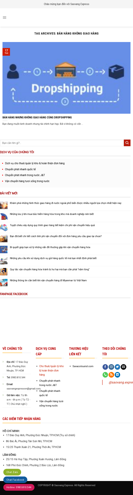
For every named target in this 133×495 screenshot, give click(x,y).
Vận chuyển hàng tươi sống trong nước (27, 181)
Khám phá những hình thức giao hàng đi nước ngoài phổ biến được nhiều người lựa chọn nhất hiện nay (65, 203)
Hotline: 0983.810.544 (18, 487)
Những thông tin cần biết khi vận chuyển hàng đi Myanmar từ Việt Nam (48, 280)
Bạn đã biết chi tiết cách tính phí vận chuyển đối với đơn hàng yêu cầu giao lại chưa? (56, 236)
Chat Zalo (12, 472)
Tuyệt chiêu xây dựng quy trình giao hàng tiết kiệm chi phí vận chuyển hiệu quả (52, 225)
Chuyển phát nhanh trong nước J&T (25, 175)
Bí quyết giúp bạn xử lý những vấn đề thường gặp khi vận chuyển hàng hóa (50, 247)
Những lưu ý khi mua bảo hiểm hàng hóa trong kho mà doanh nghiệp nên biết (52, 214)
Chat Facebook (15, 479)
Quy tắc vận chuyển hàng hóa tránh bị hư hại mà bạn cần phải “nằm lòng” (50, 269)
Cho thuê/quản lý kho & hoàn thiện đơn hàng (51, 370)
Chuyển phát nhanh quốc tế (20, 169)
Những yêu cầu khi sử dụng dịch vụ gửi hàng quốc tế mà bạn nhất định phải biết (53, 258)
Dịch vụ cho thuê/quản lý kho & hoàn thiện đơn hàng (35, 163)
